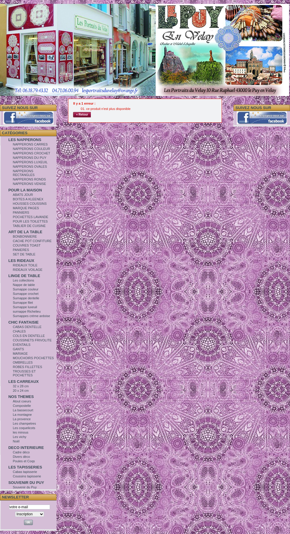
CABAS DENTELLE (27, 327)
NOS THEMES (21, 396)
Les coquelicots (24, 428)
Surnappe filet (23, 302)
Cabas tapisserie (25, 472)
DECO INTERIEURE (26, 447)
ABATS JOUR (23, 194)
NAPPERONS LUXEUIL (30, 162)
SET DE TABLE (24, 254)
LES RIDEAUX (21, 260)
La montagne (22, 414)
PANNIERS (21, 212)
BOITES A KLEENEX (28, 199)
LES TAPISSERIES (25, 467)
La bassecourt (23, 410)
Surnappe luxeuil (25, 307)
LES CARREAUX (23, 381)
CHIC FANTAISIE (23, 322)
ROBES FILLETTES (27, 367)
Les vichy (19, 437)
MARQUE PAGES (26, 208)
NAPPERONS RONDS (29, 179)
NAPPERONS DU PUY (29, 157)
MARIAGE (20, 353)
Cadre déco (21, 452)
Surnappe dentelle (26, 298)
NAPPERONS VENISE (29, 184)
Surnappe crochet (25, 293)
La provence (22, 419)
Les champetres (24, 423)
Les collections (23, 280)
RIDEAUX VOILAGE (27, 269)
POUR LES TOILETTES (30, 221)
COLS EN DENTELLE (29, 336)
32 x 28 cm (21, 386)
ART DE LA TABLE (25, 232)
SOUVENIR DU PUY (26, 482)
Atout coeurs (22, 401)
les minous (20, 432)
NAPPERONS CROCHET (31, 153)
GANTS (18, 349)
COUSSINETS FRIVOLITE (32, 340)
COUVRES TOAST (27, 245)
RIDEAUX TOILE (25, 265)
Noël (16, 441)
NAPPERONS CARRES (30, 144)
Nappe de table (24, 285)
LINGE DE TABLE (24, 276)
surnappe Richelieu (27, 311)
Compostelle (22, 405)
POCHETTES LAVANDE (30, 217)
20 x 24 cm (21, 390)
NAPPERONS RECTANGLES (24, 173)
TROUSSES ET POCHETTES (24, 373)
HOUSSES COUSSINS (29, 203)
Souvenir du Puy (25, 487)
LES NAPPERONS (24, 140)
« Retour (82, 114)
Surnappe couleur (25, 289)
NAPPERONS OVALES (30, 166)
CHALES (19, 331)
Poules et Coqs (24, 461)
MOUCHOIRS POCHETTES (33, 358)
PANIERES (21, 250)
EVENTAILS (21, 344)
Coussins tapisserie (27, 476)
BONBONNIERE (25, 236)
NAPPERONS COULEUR (31, 149)
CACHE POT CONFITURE (32, 241)
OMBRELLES (23, 362)
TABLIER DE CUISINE (29, 226)
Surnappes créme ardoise (31, 316)
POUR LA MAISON (25, 190)
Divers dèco (21, 456)
